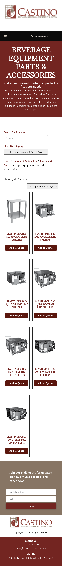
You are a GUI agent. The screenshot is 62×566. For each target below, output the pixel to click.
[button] (5, 36)
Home (7, 161)
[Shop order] (42, 186)
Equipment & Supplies (25, 161)
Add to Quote (16, 247)
